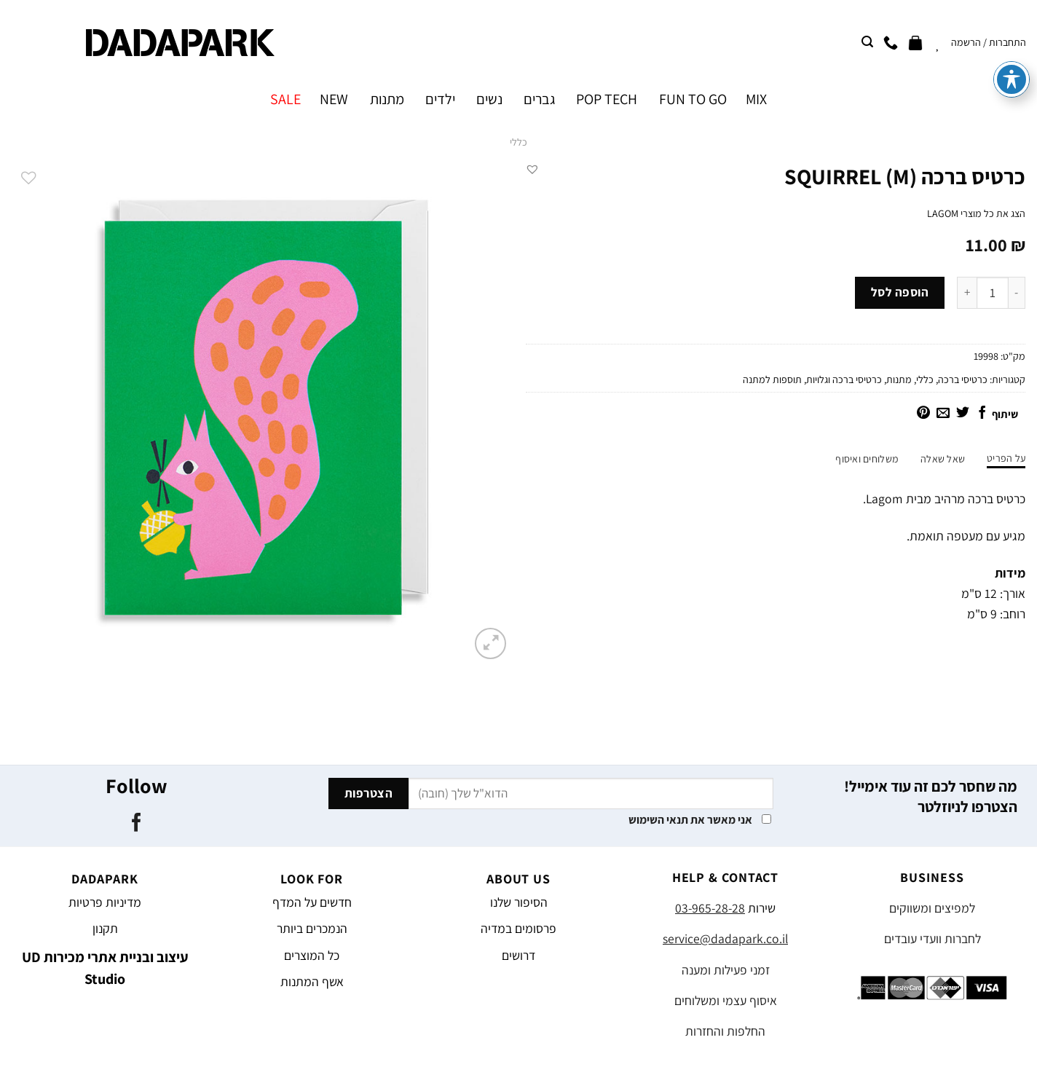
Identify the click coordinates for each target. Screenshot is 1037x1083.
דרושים (518, 955)
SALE (285, 99)
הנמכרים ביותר (312, 928)
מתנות (387, 99)
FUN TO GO (693, 99)
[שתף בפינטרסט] (923, 413)
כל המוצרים (311, 955)
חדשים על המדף (312, 902)
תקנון (105, 928)
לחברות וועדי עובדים (932, 938)
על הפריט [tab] (1006, 458)
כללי (518, 142)
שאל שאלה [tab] (942, 458)
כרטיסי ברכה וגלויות (844, 379)
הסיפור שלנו (519, 902)
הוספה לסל (900, 292)
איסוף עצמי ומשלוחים (725, 1000)
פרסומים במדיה (518, 928)
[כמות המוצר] (993, 293)
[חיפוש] (867, 42)
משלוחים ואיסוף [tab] (867, 458)
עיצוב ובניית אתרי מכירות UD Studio (105, 968)
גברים (539, 99)
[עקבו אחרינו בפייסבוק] (136, 824)
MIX (756, 99)
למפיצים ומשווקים (932, 907)
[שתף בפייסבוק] (982, 413)
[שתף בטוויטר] (962, 413)
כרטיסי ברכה (962, 379)
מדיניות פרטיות (104, 902)
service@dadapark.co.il (725, 938)
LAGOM (942, 213)
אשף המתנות (312, 981)
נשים (489, 99)
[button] (532, 169)
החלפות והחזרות (725, 1031)
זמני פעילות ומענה (726, 969)
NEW (334, 99)
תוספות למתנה (772, 379)
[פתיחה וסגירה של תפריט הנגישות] (1011, 34)
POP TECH (606, 99)
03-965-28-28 (710, 907)
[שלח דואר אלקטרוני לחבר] (943, 413)
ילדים (440, 99)
